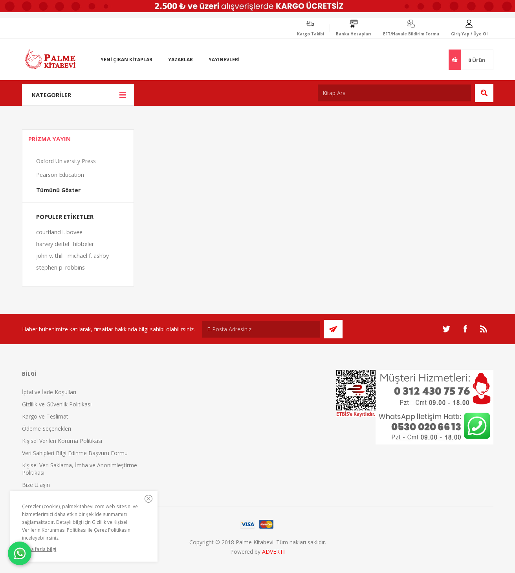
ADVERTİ (273, 551)
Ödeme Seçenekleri (46, 428)
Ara (484, 93)
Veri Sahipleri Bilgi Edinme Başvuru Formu (75, 453)
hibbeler (83, 244)
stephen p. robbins (60, 267)
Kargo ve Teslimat (45, 416)
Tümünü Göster (58, 190)
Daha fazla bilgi (39, 549)
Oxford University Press (66, 161)
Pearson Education (60, 174)
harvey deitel (52, 244)
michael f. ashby (88, 255)
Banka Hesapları (353, 34)
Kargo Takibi (310, 34)
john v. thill (50, 255)
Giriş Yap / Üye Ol (469, 34)
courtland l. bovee (59, 232)
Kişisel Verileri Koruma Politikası (62, 440)
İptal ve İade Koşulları (49, 392)
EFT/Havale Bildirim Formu (411, 34)
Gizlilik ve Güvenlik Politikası (57, 404)
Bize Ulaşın (36, 485)
